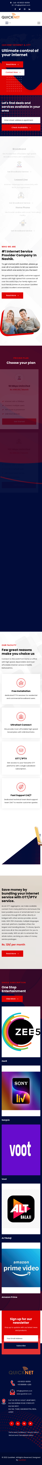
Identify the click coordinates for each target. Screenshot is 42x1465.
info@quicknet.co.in (24, 1391)
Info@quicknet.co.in (21, 5)
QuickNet (22, 1460)
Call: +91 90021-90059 (20, 3)
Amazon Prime (9, 1297)
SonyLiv (6, 1120)
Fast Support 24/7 (21, 795)
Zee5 (4, 1061)
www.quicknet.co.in (24, 1394)
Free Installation (21, 691)
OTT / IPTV (21, 758)
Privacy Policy (32, 1432)
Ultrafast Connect (21, 724)
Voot (4, 1179)
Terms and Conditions (17, 1432)
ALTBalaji (6, 1238)
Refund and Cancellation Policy (20, 1435)
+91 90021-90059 (24, 1381)
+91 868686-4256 (24, 1384)
